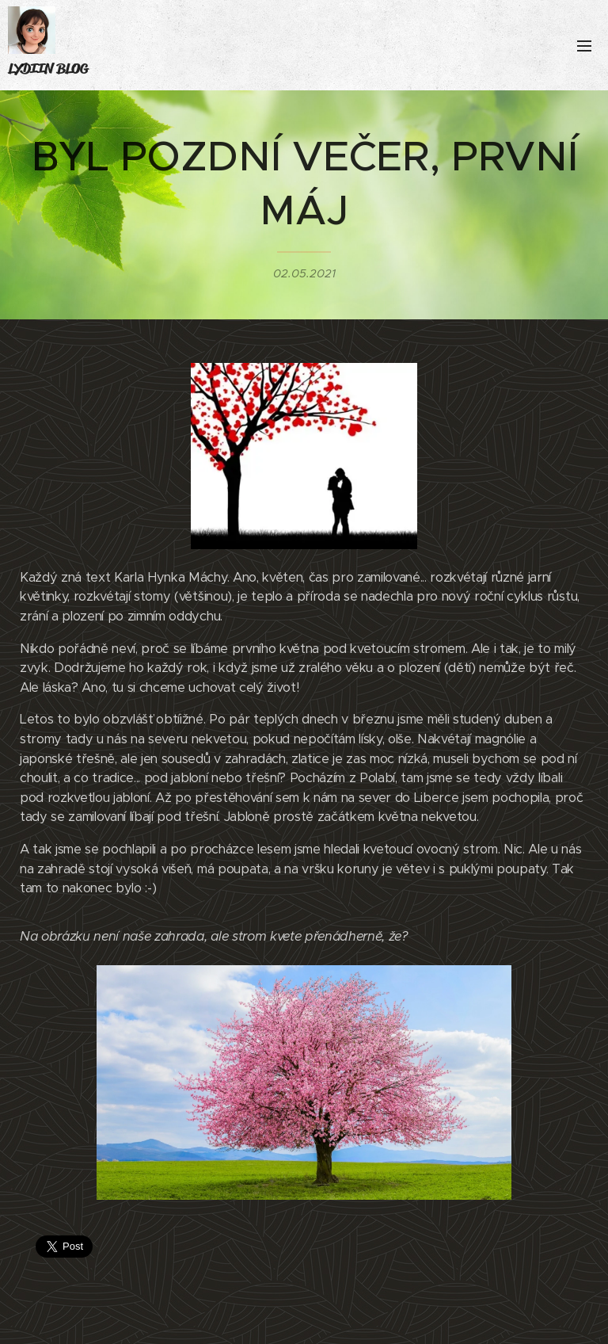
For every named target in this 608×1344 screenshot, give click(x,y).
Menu (584, 46)
